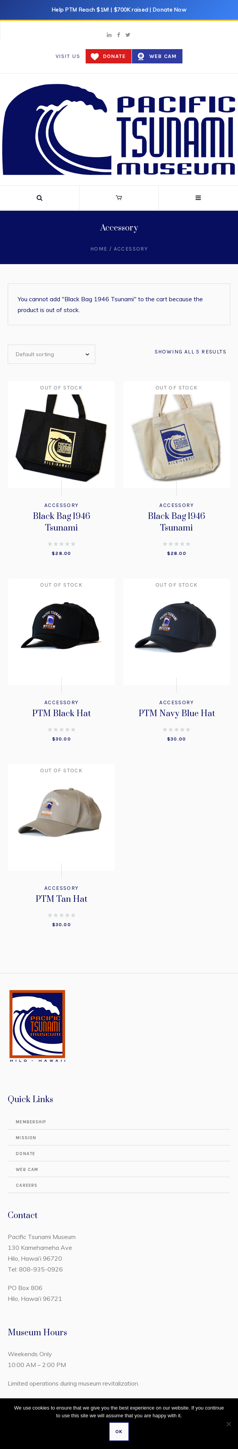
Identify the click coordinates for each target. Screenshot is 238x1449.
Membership (31, 1122)
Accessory (61, 505)
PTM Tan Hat (61, 899)
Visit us (68, 56)
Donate (114, 56)
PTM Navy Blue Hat (176, 713)
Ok (119, 1431)
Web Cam (163, 56)
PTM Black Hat (61, 713)
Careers (26, 1185)
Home (99, 249)
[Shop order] (51, 354)
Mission (26, 1137)
